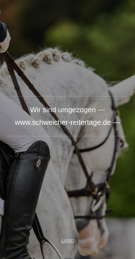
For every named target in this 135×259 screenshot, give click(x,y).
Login (67, 240)
